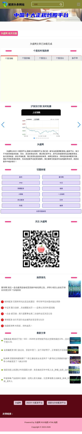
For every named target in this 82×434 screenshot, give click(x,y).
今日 (61, 183)
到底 (20, 205)
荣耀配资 (21, 188)
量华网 (61, 177)
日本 (61, 200)
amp (20, 183)
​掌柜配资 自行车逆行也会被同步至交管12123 (24, 320)
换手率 (75, 58)
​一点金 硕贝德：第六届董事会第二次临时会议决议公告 (28, 314)
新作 (20, 177)
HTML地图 (53, 422)
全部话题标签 (41, 211)
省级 (61, 188)
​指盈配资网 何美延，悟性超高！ (19, 326)
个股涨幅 (9, 58)
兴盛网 (18, 403)
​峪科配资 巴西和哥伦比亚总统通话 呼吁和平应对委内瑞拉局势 (32, 302)
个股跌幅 (26, 58)
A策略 (21, 194)
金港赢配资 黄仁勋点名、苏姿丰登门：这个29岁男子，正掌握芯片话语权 (35, 350)
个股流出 (60, 58)
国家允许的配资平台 (57, 403)
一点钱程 (61, 194)
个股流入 (43, 58)
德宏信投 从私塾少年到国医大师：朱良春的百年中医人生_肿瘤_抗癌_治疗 (36, 370)
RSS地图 (44, 422)
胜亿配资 (21, 200)
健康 (61, 205)
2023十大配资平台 (34, 403)
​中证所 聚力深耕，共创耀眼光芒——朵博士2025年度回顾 (30, 308)
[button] (3, 125)
